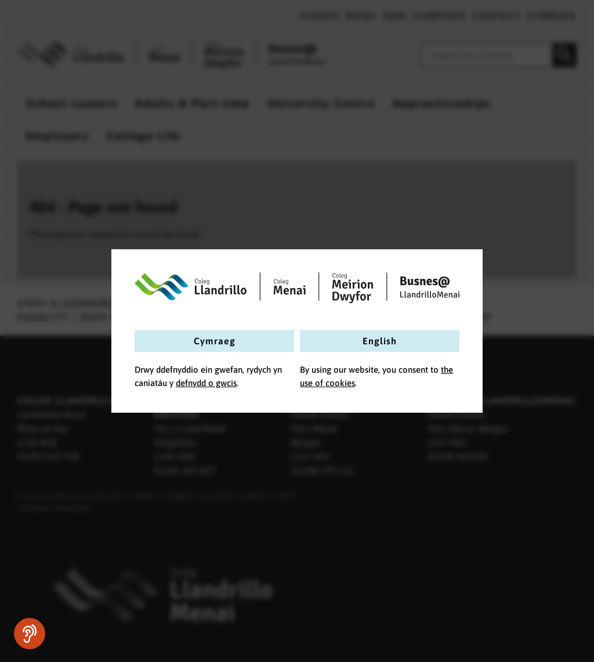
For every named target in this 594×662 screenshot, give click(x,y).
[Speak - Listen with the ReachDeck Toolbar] (29, 633)
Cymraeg (215, 341)
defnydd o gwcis (206, 383)
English (380, 341)
